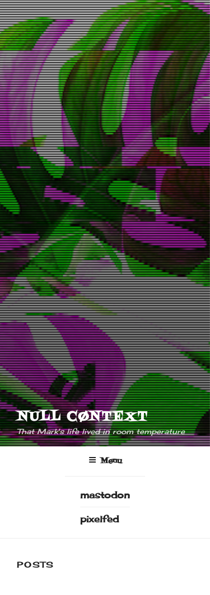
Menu (105, 461)
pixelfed (99, 519)
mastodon (105, 495)
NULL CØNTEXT (82, 417)
